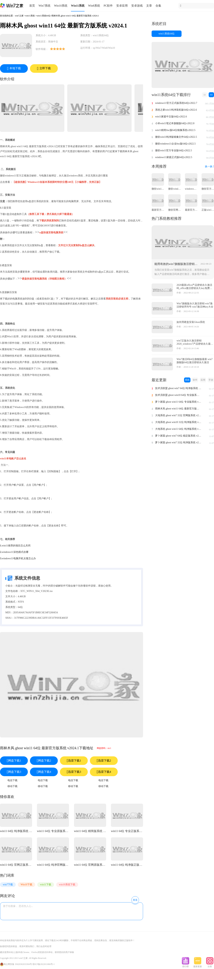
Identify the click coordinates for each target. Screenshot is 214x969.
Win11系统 (78, 5)
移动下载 (12, 786)
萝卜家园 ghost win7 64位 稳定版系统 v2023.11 (178, 435)
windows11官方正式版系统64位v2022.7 (176, 103)
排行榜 (185, 965)
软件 (195, 380)
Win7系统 (44, 5)
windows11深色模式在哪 (15, 552)
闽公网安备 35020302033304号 (16, 964)
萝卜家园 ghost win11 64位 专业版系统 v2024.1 (178, 401)
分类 (209, 965)
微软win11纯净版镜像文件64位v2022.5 (176, 137)
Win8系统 (94, 5)
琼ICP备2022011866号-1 (43, 964)
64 (211, 94)
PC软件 (108, 5)
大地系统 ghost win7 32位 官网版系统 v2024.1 (178, 415)
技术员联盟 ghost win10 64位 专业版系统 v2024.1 (178, 395)
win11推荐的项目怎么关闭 (16, 545)
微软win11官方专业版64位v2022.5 (173, 150)
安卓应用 (122, 5)
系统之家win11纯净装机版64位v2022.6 (176, 109)
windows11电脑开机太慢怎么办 (19, 558)
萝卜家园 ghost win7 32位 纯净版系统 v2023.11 (178, 442)
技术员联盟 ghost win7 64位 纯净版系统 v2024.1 (178, 388)
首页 (32, 5)
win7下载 (8, 884)
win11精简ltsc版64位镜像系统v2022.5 (175, 130)
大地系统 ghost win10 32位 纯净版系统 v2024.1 (178, 422)
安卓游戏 (137, 5)
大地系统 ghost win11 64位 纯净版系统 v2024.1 (178, 429)
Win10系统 (60, 5)
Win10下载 (26, 884)
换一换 (209, 166)
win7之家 (19, 15)
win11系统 (30, 15)
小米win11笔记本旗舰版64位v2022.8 (174, 123)
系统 (187, 380)
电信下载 (12, 780)
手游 (210, 380)
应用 (203, 380)
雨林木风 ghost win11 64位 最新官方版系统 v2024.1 (178, 408)
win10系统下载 (67, 884)
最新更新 (197, 965)
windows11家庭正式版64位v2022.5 (173, 157)
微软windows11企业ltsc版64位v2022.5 (175, 143)
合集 (158, 5)
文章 (149, 5)
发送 (135, 900)
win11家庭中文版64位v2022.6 (171, 116)
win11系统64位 (43, 15)
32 (204, 94)
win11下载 (45, 884)
